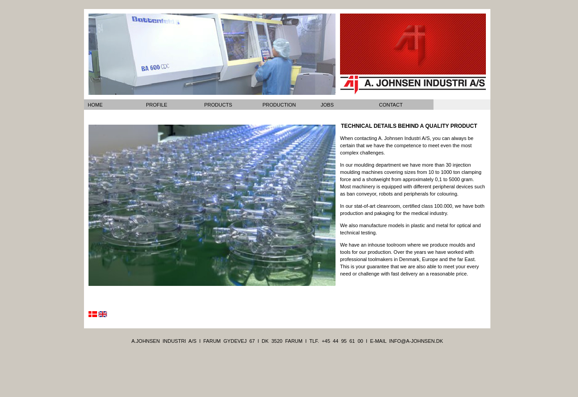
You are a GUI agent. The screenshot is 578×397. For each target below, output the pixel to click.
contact (390, 104)
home (95, 104)
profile (156, 104)
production (279, 104)
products (218, 104)
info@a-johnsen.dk (416, 341)
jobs (327, 104)
